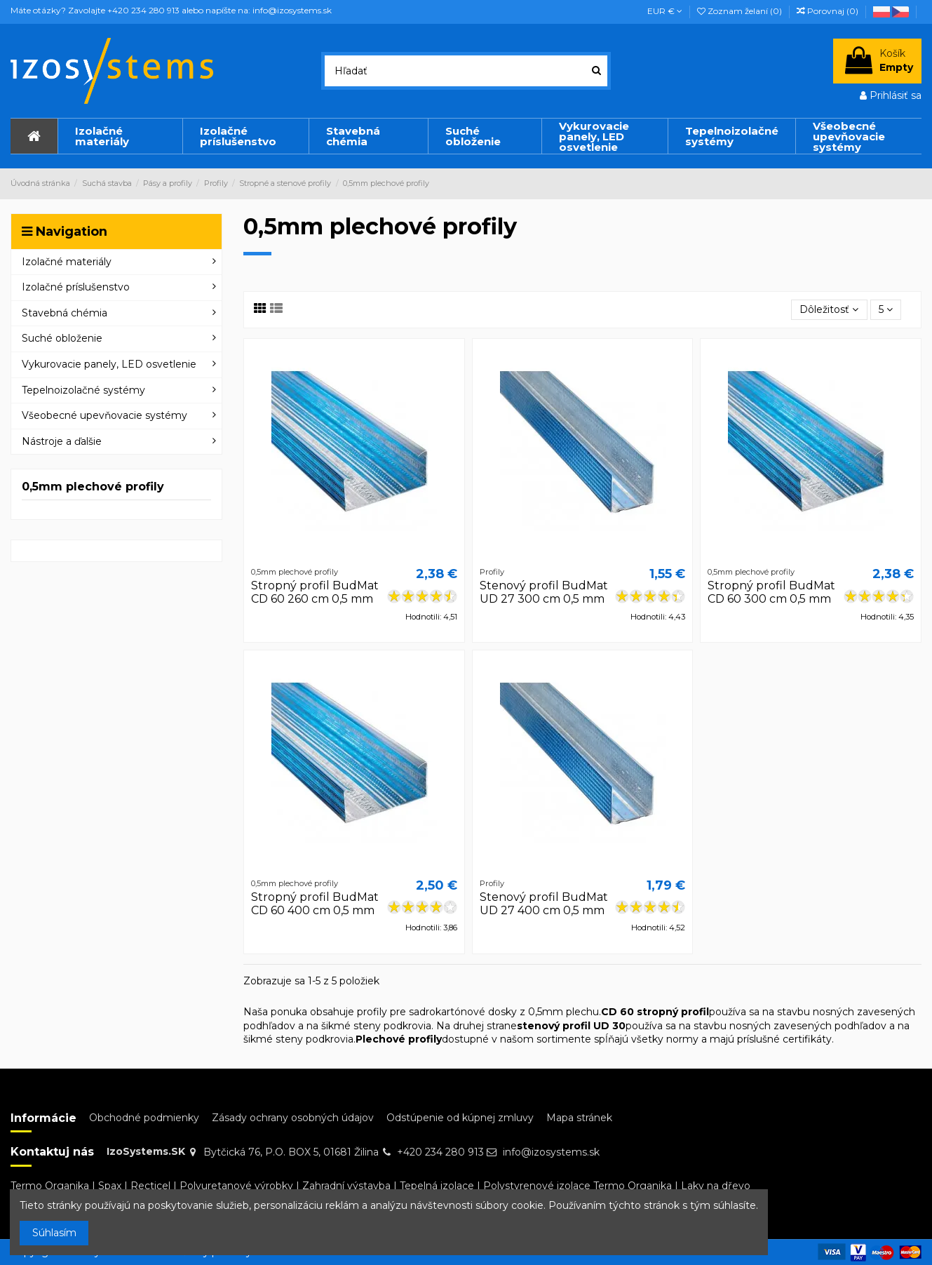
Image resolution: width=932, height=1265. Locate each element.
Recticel (150, 1185)
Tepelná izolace (437, 1185)
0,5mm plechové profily (93, 486)
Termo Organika (50, 1185)
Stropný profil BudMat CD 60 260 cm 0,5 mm (315, 592)
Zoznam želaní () (740, 11)
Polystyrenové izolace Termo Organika (577, 1185)
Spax (109, 1185)
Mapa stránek (579, 1117)
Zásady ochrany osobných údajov (293, 1117)
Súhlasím (54, 1232)
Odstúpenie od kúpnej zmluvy (460, 1117)
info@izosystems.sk (551, 1152)
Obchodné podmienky (144, 1117)
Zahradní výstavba (346, 1185)
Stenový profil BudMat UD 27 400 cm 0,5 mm (544, 903)
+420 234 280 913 (440, 1152)
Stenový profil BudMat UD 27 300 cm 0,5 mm (544, 592)
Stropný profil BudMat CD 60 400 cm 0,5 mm (315, 903)
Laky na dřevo (715, 1185)
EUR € (664, 11)
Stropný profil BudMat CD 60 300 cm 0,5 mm (771, 592)
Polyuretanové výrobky (236, 1185)
